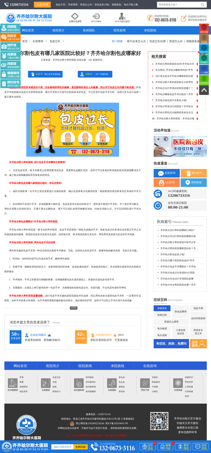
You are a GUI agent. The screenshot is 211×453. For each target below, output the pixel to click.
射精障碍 (24, 387)
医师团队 (89, 30)
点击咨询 (42, 4)
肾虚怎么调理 (171, 321)
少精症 (155, 391)
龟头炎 (122, 382)
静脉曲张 (156, 382)
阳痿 (22, 382)
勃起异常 (24, 391)
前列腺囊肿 (91, 391)
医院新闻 (120, 30)
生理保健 (178, 384)
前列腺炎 (90, 377)
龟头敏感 (162, 328)
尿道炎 (122, 391)
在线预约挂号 (101, 335)
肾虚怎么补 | (86, 4)
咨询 (187, 396)
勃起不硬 (198, 308)
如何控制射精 (198, 318)
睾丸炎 (122, 377)
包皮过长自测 (157, 41)
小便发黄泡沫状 (180, 332)
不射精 (155, 387)
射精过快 (162, 315)
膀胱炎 (122, 387)
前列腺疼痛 (91, 387)
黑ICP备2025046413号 (116, 423)
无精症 (155, 377)
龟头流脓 (162, 335)
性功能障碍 (13, 384)
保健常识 (189, 377)
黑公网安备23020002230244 (87, 423)
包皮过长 (55, 41)
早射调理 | (73, 4)
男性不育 (145, 384)
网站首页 (28, 30)
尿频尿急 (162, 308)
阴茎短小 (57, 391)
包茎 (55, 382)
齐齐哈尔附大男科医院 (64, 60)
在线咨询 (166, 173)
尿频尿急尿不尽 (195, 41)
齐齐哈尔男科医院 (33, 14)
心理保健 (189, 387)
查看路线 (128, 419)
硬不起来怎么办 (136, 41)
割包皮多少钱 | (102, 4)
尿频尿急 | (117, 4)
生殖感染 (112, 384)
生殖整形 (38, 41)
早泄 (22, 377)
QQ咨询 (167, 183)
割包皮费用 (181, 311)
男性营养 (189, 382)
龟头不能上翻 (131, 4)
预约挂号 (193, 173)
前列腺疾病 (79, 384)
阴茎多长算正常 (198, 332)
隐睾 (55, 387)
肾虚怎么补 (176, 41)
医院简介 (58, 30)
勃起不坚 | (61, 4)
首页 (25, 41)
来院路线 (150, 30)
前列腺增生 (91, 382)
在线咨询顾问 (35, 335)
